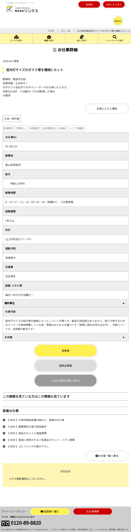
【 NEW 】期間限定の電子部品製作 (27, 426)
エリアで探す (16, 38)
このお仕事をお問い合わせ (65, 380)
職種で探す (49, 38)
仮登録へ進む (50, 511)
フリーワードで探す (114, 38)
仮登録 (89, 4)
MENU (117, 21)
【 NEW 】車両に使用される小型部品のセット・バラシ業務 (41, 440)
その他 (8, 337)
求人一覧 (65, 30)
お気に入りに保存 (107, 108)
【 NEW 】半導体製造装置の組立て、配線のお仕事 (35, 420)
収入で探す (82, 38)
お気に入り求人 (114, 4)
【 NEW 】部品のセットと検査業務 (27, 433)
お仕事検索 (92, 511)
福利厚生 (9, 303)
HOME (51, 30)
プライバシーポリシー (14, 511)
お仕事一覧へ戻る (106, 456)
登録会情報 (65, 365)
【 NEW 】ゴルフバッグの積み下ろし (28, 446)
